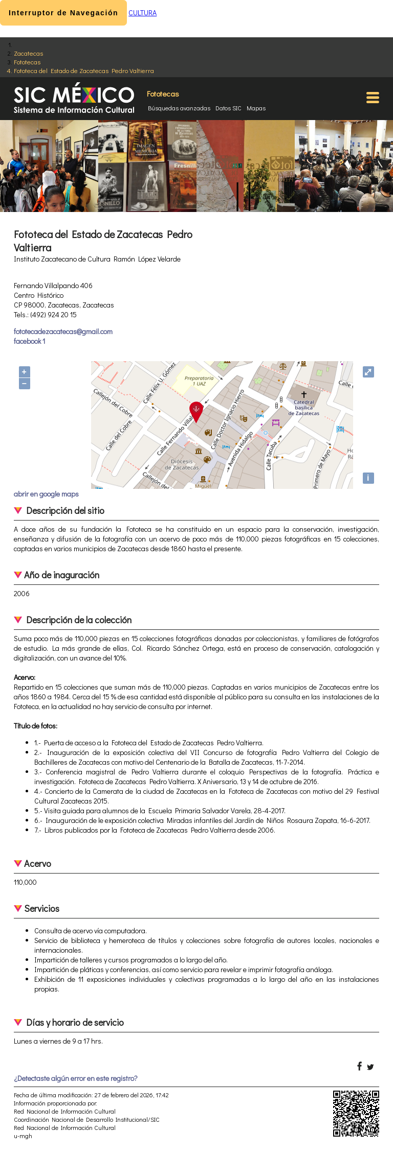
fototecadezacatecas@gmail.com (63, 331)
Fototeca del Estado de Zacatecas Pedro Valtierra (84, 70)
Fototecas (27, 61)
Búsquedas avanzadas (179, 108)
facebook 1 (29, 341)
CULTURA (142, 12)
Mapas (256, 108)
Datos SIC (228, 108)
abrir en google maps (46, 494)
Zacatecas (28, 53)
